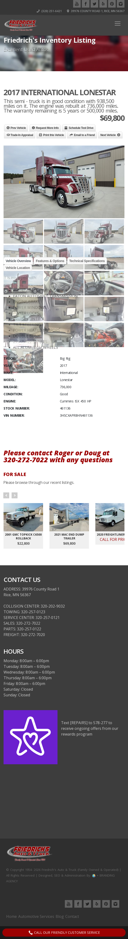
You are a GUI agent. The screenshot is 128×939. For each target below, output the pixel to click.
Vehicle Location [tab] (18, 268)
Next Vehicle (108, 135)
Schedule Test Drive (81, 128)
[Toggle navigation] (117, 23)
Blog (60, 916)
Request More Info (47, 128)
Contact (72, 916)
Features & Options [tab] (50, 261)
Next (15, 495)
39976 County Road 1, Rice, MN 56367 (95, 11)
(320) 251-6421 (49, 11)
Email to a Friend (84, 135)
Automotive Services (36, 916)
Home (11, 916)
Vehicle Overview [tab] (18, 261)
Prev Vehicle (18, 128)
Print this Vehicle (53, 135)
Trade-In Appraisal (22, 135)
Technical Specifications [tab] (87, 261)
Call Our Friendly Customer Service (64, 932)
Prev (6, 495)
